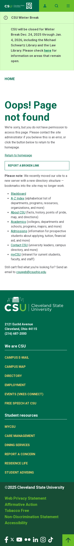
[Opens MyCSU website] (45, 6)
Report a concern (20, 454)
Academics (18, 222)
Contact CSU (19, 245)
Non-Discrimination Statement (31, 516)
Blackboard (18, 194)
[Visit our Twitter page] (12, 539)
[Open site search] (56, 6)
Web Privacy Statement (25, 498)
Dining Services (17, 445)
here (47, 50)
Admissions (19, 231)
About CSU (18, 212)
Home (10, 79)
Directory (13, 376)
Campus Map (15, 367)
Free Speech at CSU (20, 403)
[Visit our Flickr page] (27, 539)
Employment (15, 385)
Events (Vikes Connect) (24, 394)
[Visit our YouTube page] (19, 539)
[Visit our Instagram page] (43, 539)
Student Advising (19, 472)
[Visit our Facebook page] (6, 539)
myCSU (16, 254)
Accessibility (16, 522)
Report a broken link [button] (23, 165)
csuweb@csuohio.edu (31, 272)
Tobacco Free (17, 510)
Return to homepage (18, 155)
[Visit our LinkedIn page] (35, 539)
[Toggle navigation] (68, 6)
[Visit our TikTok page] (50, 539)
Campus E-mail (17, 357)
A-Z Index (17, 198)
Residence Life (16, 463)
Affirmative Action (21, 504)
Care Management (20, 436)
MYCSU (10, 427)
